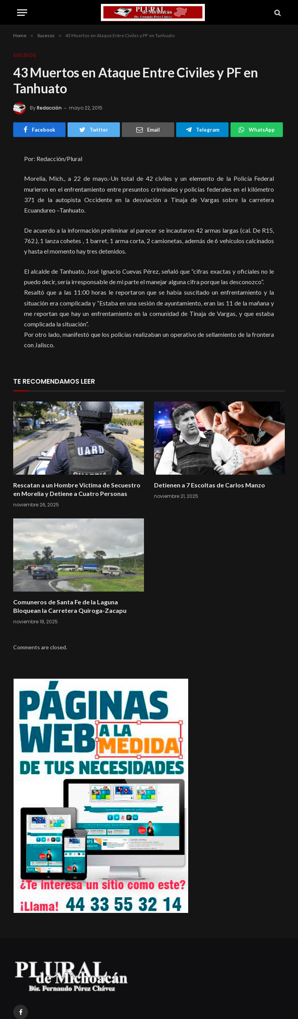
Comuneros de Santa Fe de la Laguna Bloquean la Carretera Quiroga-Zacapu (69, 606)
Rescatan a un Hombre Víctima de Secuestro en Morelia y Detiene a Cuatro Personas (76, 489)
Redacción (49, 108)
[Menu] (22, 12)
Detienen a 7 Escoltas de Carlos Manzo (209, 485)
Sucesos (24, 55)
